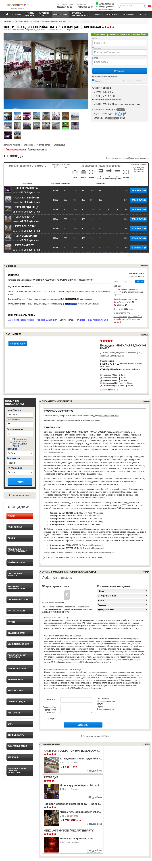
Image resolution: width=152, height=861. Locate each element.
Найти (140, 281)
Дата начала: (13, 419)
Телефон (96, 48)
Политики (138, 80)
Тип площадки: (14, 468)
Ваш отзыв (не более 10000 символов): (49, 709)
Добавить (83, 725)
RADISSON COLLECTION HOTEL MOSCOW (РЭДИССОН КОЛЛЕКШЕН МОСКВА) (73, 750)
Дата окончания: (15, 429)
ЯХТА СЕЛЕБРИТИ (25, 235)
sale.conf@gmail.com (109, 416)
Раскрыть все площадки (117, 158)
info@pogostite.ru (106, 6)
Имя (94, 39)
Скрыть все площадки (139, 158)
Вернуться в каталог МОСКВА (95, 736)
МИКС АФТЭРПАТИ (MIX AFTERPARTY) (69, 830)
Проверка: (51, 718)
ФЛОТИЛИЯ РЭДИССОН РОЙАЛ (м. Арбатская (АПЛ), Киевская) (128, 319)
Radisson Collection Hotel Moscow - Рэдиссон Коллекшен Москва (73, 803)
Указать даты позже (18, 445)
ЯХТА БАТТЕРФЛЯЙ (26, 197)
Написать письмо (12, 145)
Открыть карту (17, 343)
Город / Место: (14, 410)
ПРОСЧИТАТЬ (138, 191)
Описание (28, 145)
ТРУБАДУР (51, 777)
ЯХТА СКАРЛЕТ (23, 245)
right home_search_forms (20, 453)
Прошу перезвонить (37, 149)
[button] (149, 5)
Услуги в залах (43, 145)
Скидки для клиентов (16, 149)
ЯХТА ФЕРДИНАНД (25, 207)
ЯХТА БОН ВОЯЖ (24, 226)
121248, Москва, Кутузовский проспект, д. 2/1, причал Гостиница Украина (33, 30)
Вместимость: (14, 458)
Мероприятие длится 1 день (18, 440)
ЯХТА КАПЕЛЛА (23, 216)
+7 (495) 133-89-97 (85, 280)
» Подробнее (94, 770)
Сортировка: (27, 183)
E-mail (95, 58)
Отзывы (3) (59, 145)
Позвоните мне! (106, 9)
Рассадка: (12, 449)
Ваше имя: (51, 699)
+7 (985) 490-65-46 (107, 3)
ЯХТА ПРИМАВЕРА (25, 188)
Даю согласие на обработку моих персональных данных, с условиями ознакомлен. (118, 80)
